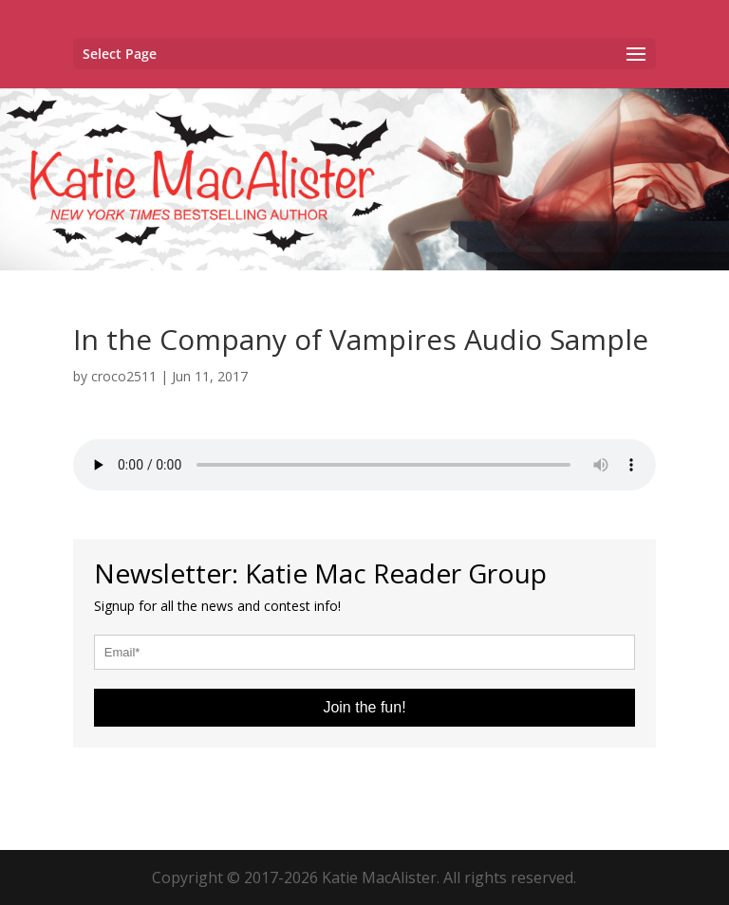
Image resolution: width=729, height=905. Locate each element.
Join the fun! (364, 707)
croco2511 (124, 376)
